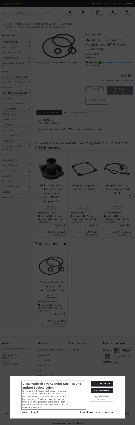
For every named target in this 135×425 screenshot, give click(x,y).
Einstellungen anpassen (101, 398)
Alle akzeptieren (102, 383)
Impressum (108, 412)
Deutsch (34, 412)
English (25, 412)
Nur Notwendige (102, 390)
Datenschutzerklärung (90, 412)
